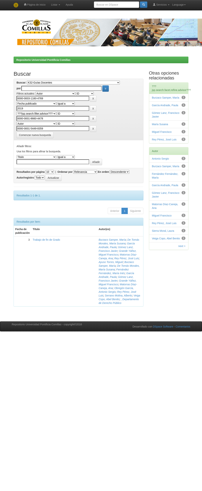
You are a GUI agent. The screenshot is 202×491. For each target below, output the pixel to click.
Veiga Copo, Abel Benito (166, 238)
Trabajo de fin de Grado (46, 239)
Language (179, 4)
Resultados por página (31, 171)
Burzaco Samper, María (112, 239)
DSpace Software (163, 326)
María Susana (160, 124)
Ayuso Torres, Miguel (111, 262)
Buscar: (21, 82)
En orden (103, 171)
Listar (55, 4)
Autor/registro (25, 177)
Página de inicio (35, 4)
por (19, 88)
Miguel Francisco (162, 131)
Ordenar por (65, 171)
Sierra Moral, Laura (163, 230)
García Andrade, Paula (165, 105)
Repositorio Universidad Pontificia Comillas (43, 59)
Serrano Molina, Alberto (118, 295)
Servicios (161, 4)
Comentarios (183, 326)
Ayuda (69, 4)
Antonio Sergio (160, 158)
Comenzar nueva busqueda (35, 135)
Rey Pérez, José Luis (126, 258)
